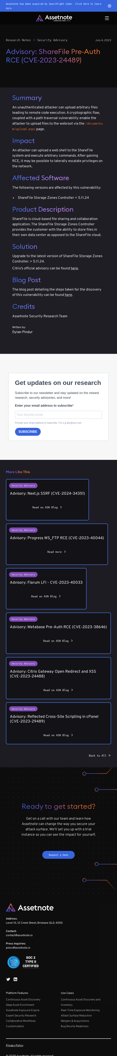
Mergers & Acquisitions (75, 1021)
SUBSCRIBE (28, 431)
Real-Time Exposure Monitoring (80, 1010)
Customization (15, 1026)
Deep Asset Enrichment (20, 1005)
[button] (106, 18)
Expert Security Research (21, 1015)
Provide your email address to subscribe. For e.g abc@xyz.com (48, 422)
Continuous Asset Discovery (23, 999)
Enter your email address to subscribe (44, 405)
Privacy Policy (14, 1045)
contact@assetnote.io (19, 935)
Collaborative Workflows (21, 1021)
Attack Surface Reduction (76, 1015)
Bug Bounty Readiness (75, 1026)
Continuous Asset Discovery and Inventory (80, 1002)
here (74, 268)
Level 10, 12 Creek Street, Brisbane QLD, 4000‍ (34, 933)
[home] (54, 18)
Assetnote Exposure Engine (22, 1010)
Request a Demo (58, 854)
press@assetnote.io (18, 948)
